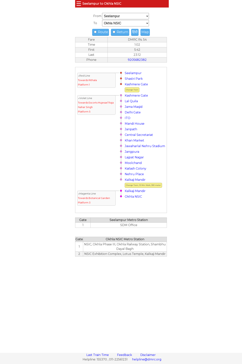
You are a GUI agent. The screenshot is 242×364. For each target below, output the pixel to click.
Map (145, 32)
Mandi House (134, 123)
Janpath (131, 129)
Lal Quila (131, 101)
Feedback (125, 355)
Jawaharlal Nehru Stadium (145, 146)
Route (101, 32)
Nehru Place (134, 174)
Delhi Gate (133, 112)
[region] (121, 302)
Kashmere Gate (136, 84)
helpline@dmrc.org (146, 359)
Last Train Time (98, 355)
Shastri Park (134, 78)
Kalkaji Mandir (135, 180)
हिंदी (135, 32)
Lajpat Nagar (134, 157)
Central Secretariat (139, 135)
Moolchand (133, 163)
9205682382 (137, 60)
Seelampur (133, 73)
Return (120, 32)
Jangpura (132, 151)
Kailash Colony (135, 168)
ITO (127, 118)
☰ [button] (78, 3)
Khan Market (134, 140)
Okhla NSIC (133, 196)
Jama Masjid (134, 107)
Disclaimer (148, 355)
